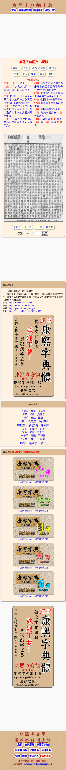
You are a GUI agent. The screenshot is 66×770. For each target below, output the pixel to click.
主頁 (13, 10)
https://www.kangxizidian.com (38, 764)
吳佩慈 (33, 429)
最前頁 (17, 227)
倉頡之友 (50, 10)
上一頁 (28, 227)
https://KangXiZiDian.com (20, 302)
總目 (51, 68)
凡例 (26, 68)
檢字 (16, 74)
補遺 (33, 74)
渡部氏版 (46, 750)
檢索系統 (29, 744)
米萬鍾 (31, 421)
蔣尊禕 (43, 421)
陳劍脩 (45, 425)
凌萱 (24, 432)
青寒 (42, 439)
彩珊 (32, 432)
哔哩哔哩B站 (42, 482)
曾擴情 (40, 414)
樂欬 (33, 417)
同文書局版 (21, 750)
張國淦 (24, 411)
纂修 (34, 68)
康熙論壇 (38, 10)
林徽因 (24, 435)
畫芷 (33, 439)
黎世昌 (21, 425)
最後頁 (49, 227)
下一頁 (38, 227)
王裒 (40, 417)
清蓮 (24, 439)
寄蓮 (41, 429)
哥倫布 (41, 411)
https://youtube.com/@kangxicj (23, 308)
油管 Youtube (25, 482)
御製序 (16, 68)
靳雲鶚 (33, 425)
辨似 (24, 74)
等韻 (43, 68)
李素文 (40, 432)
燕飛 (33, 435)
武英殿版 (34, 750)
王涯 (21, 421)
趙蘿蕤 (33, 443)
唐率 (24, 414)
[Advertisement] (33, 35)
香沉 (44, 443)
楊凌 (26, 417)
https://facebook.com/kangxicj (22, 305)
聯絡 (24, 756)
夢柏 (24, 429)
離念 (23, 443)
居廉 (33, 411)
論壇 (17, 756)
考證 (50, 74)
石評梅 (41, 435)
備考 (41, 74)
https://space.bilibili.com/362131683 (25, 311)
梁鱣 (32, 414)
